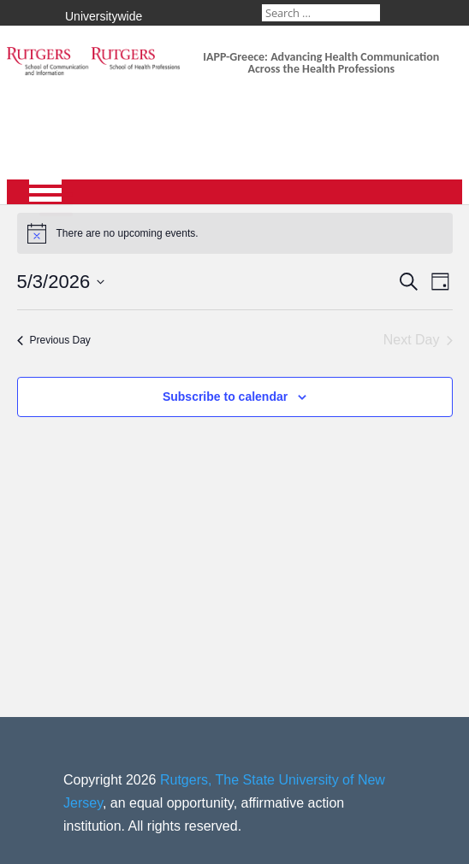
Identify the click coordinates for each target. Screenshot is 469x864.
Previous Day (54, 340)
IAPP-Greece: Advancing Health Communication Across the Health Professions (321, 63)
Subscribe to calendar (225, 396)
